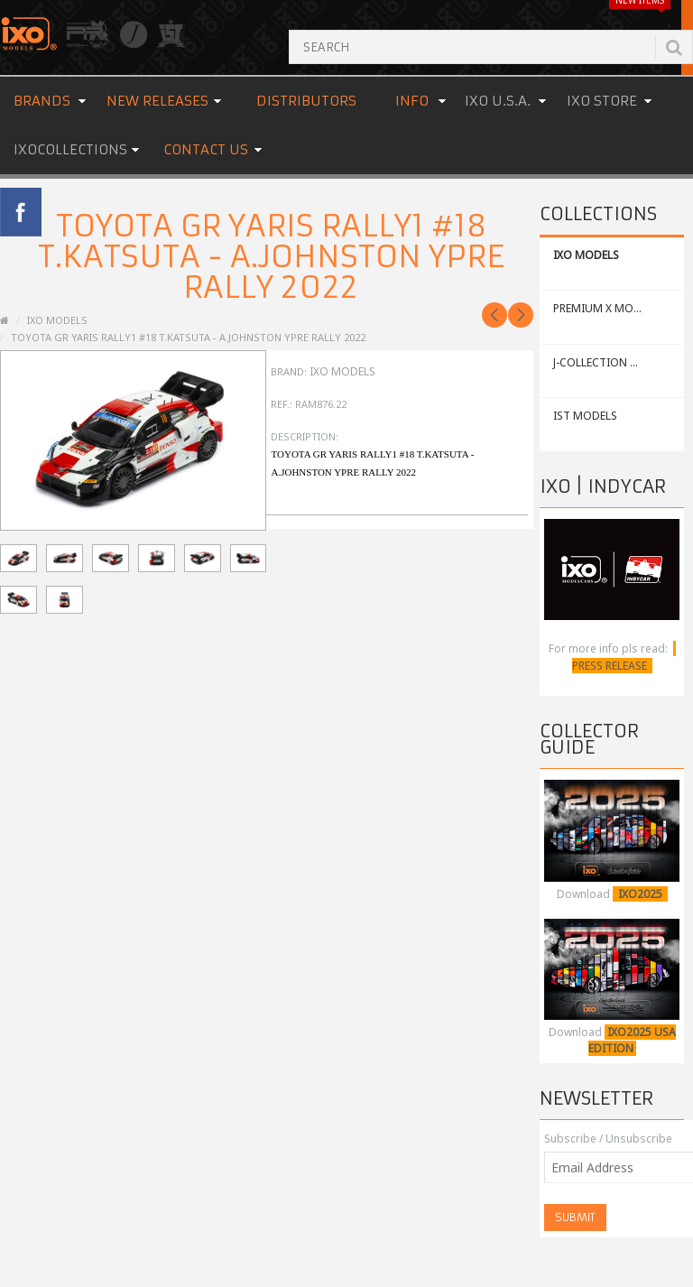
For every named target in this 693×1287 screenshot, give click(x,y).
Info (412, 100)
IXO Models (342, 371)
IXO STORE (602, 100)
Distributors (306, 100)
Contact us (205, 149)
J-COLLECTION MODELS (613, 362)
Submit (575, 1217)
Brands (42, 100)
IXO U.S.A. (498, 100)
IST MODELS (585, 415)
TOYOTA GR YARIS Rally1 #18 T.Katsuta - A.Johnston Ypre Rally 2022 (188, 337)
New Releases (157, 100)
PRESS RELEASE (609, 665)
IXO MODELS (586, 255)
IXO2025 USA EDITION (632, 1040)
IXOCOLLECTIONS (70, 149)
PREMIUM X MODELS (606, 308)
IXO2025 (640, 894)
